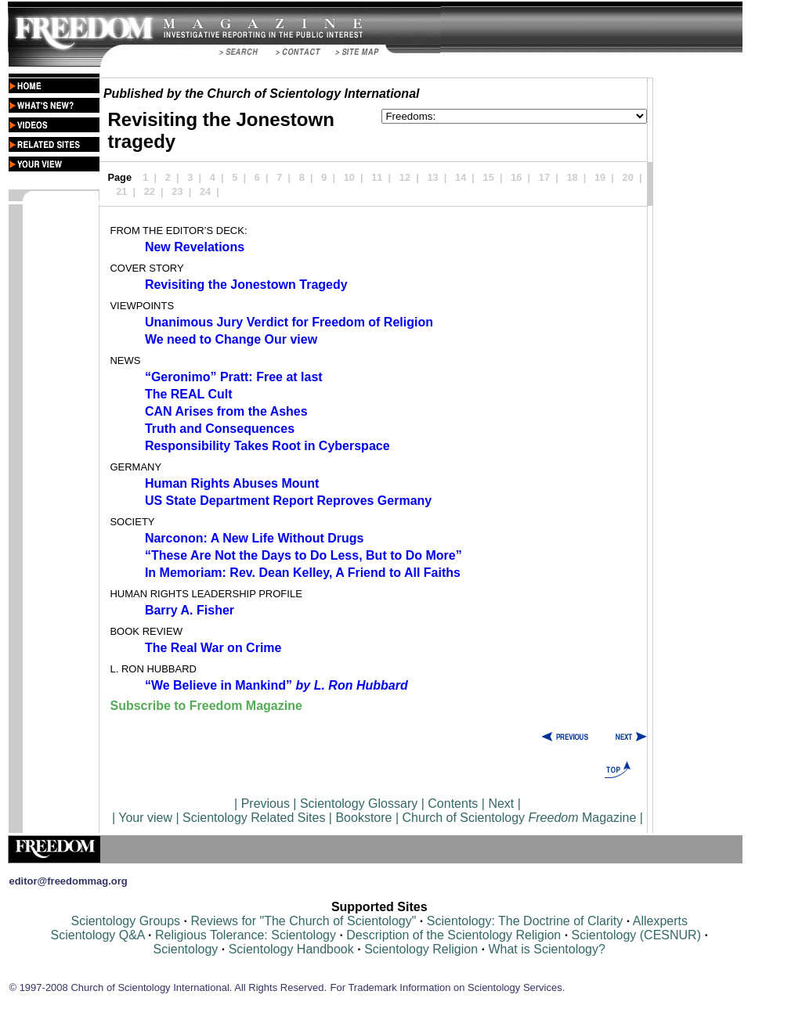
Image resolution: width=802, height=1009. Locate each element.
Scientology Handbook (291, 949)
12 (404, 177)
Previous (267, 803)
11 (376, 177)
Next (501, 803)
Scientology (186, 949)
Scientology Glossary (358, 803)
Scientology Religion (421, 949)
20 (628, 177)
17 (544, 177)
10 (349, 177)
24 (205, 191)
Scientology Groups (125, 921)
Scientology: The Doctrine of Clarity (525, 921)
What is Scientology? (546, 949)
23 (177, 191)
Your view (145, 817)
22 (149, 191)
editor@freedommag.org (68, 881)
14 (460, 177)
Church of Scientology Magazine (520, 817)
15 (488, 177)
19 (599, 177)
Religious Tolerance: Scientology (245, 935)
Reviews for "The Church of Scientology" (303, 921)
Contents (453, 803)
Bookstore (363, 817)
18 (571, 177)
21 (121, 191)
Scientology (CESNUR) (638, 935)
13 (432, 177)
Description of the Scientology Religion (453, 935)
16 (516, 177)
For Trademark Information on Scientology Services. (448, 987)
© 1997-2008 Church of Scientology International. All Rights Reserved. (168, 987)
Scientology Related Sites (253, 817)
